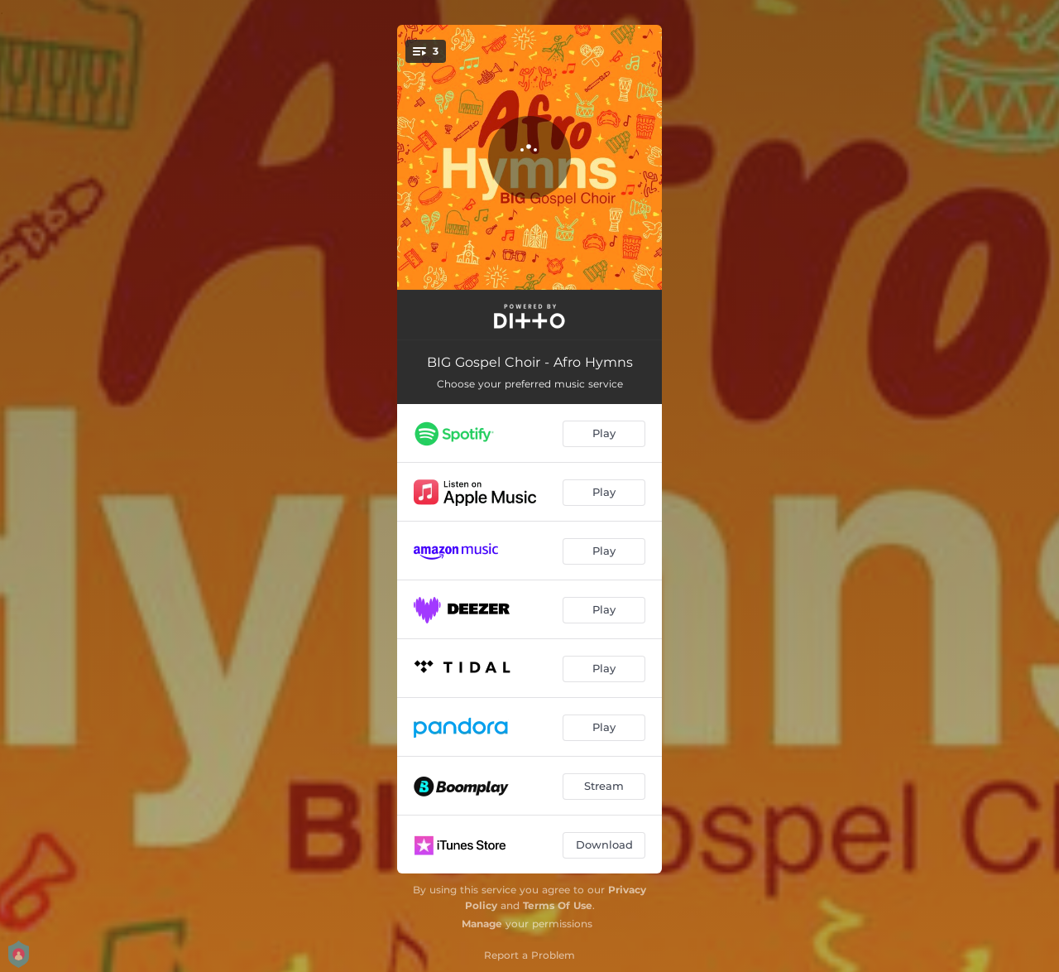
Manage (482, 923)
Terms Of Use (557, 905)
